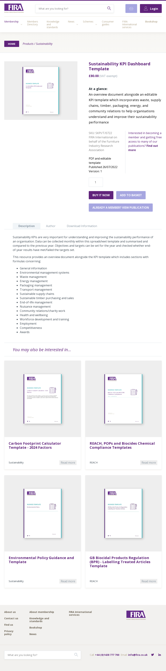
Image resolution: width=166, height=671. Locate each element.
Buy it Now (101, 195)
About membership (41, 612)
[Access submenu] (21, 24)
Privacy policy (8, 633)
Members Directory (32, 23)
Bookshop (151, 21)
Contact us (11, 618)
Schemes (88, 21)
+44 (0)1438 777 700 (107, 654)
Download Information (82, 226)
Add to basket (131, 195)
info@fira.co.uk (138, 654)
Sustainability (44, 44)
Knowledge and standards (53, 24)
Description (26, 226)
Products (28, 44)
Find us (8, 624)
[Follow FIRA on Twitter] (152, 655)
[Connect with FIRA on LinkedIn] (159, 655)
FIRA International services (129, 24)
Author (50, 226)
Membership (11, 21)
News (71, 21)
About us (10, 612)
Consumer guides (108, 23)
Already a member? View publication (120, 207)
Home (11, 44)
